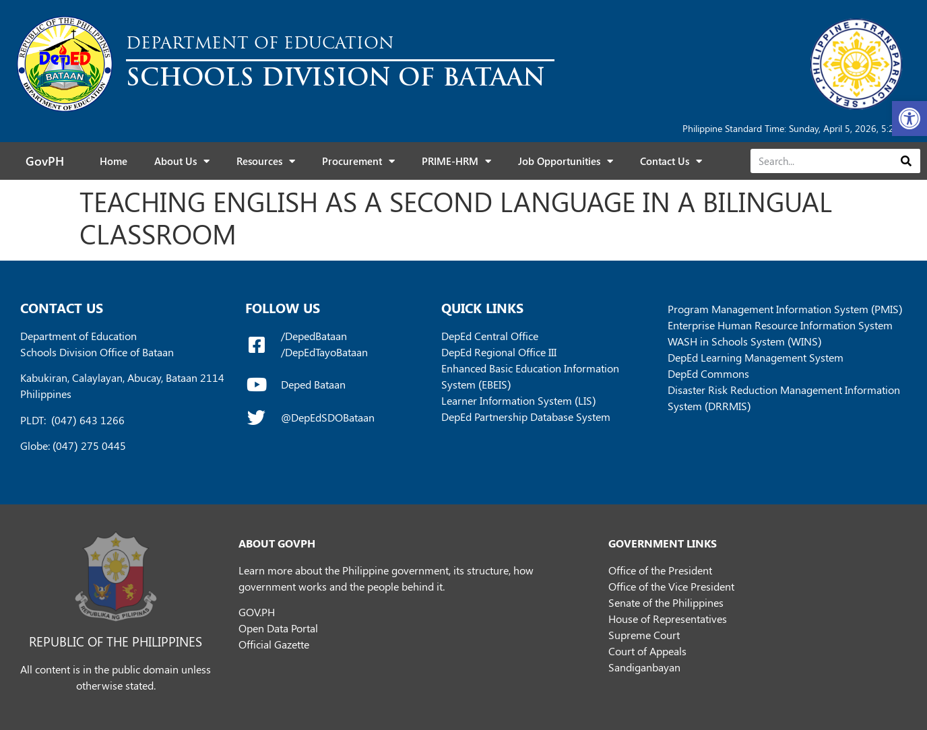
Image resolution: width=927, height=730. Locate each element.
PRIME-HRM (456, 161)
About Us (182, 161)
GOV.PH (256, 612)
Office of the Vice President (671, 586)
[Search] (905, 161)
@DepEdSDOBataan (328, 417)
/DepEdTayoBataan (324, 352)
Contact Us (671, 161)
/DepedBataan (314, 336)
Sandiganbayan (644, 667)
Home (113, 161)
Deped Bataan (313, 384)
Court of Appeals (647, 651)
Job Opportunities (565, 161)
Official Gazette (273, 644)
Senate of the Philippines (666, 602)
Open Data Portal (278, 628)
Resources (265, 161)
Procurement (358, 161)
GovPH (45, 161)
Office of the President (660, 570)
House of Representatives (667, 618)
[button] (909, 118)
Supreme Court (644, 635)
